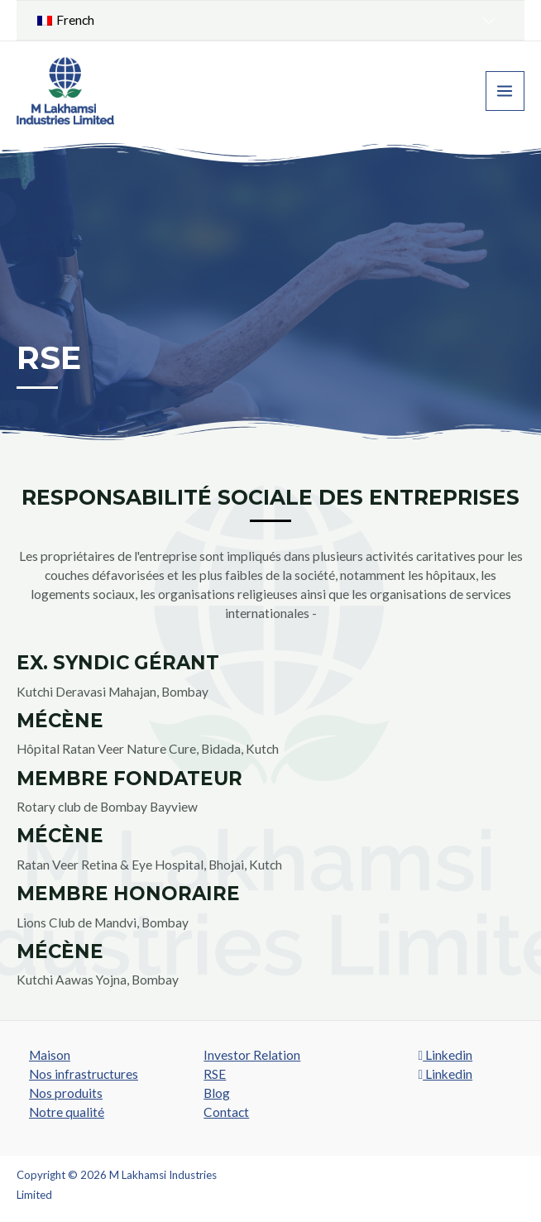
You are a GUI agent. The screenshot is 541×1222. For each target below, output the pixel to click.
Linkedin (445, 1054)
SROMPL (502, 1174)
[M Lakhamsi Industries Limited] (66, 91)
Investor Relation (251, 1054)
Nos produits (66, 1092)
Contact (226, 1112)
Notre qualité (66, 1112)
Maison (49, 1054)
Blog (216, 1092)
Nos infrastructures (83, 1073)
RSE (214, 1073)
